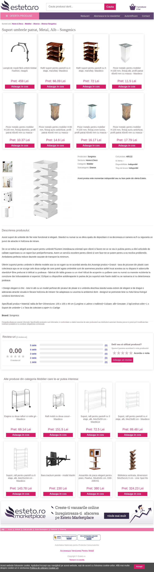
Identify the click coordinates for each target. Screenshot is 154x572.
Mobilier (28, 24)
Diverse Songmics (49, 24)
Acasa (10, 529)
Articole (17, 529)
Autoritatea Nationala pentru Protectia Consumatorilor (77, 545)
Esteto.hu (54, 529)
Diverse (37, 24)
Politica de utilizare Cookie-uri (44, 568)
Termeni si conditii (76, 560)
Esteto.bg (63, 529)
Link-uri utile (27, 529)
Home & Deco (17, 24)
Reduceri (85, 15)
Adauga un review (122, 360)
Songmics (14, 315)
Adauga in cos (19, 86)
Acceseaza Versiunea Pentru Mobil (77, 550)
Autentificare (131, 15)
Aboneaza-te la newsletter (107, 15)
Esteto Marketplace (41, 529)
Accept (139, 566)
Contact (146, 15)
